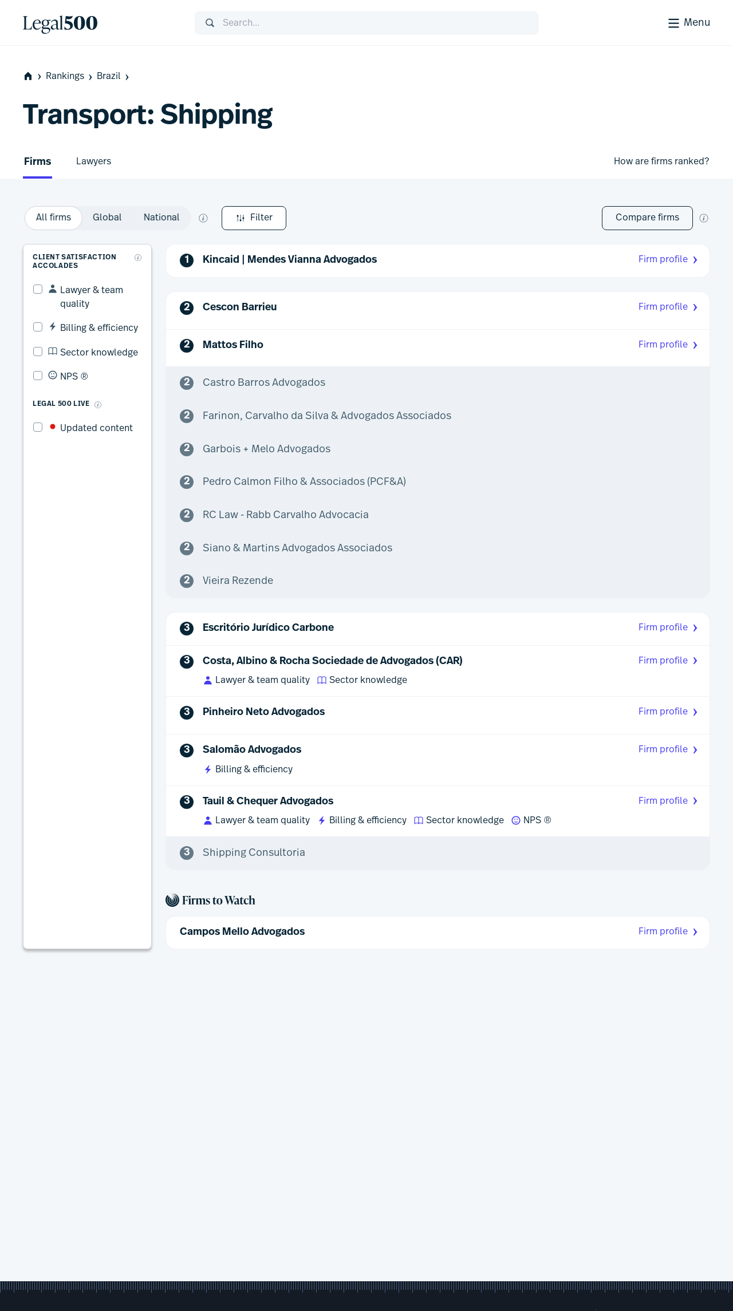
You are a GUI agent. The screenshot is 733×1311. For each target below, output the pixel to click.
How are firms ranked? (661, 161)
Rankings (70, 76)
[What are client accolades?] (140, 248)
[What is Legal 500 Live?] (88, 381)
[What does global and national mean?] (344, 218)
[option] (195, 218)
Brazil (114, 76)
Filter (55, 218)
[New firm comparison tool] (703, 218)
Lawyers (93, 161)
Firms (37, 162)
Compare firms (647, 217)
